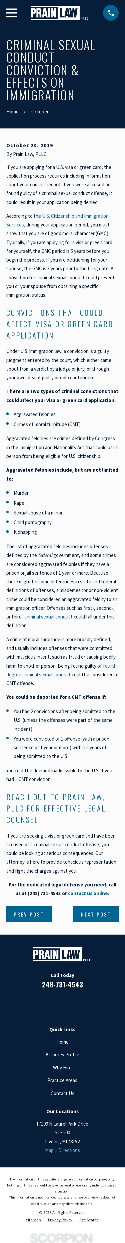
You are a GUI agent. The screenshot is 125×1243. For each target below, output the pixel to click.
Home (62, 1042)
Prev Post (29, 914)
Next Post (96, 914)
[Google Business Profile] (70, 1004)
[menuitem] (33, 1220)
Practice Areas (62, 1080)
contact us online (88, 893)
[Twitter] (86, 1004)
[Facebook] (38, 1004)
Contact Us (62, 1093)
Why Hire (62, 1067)
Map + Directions (62, 1150)
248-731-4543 (62, 984)
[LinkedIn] (54, 1004)
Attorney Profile (62, 1054)
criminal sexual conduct (48, 616)
